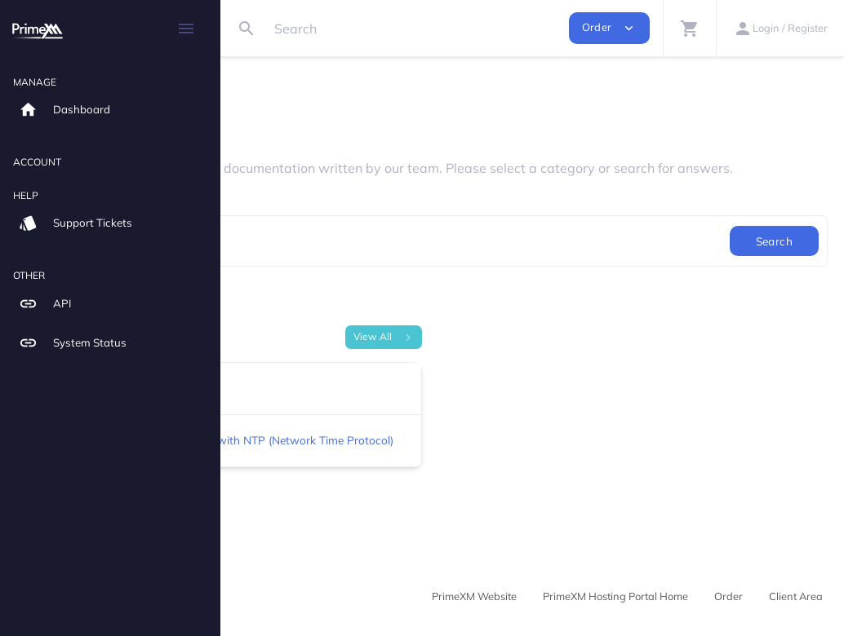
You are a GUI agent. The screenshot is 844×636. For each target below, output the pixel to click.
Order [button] (609, 28)
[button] (689, 28)
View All (482, 351)
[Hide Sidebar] (186, 28)
